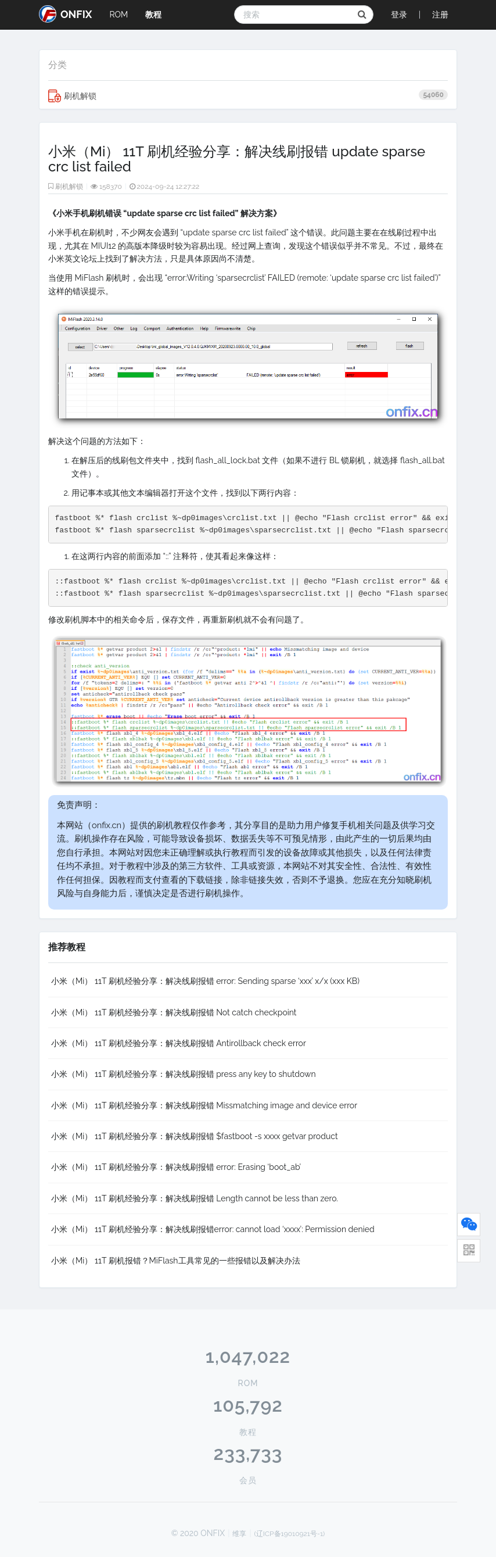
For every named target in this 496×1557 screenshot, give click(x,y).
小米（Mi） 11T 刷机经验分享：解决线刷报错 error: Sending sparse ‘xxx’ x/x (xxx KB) (205, 981)
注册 (440, 14)
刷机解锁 (248, 96)
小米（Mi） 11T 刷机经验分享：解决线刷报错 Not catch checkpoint (174, 1012)
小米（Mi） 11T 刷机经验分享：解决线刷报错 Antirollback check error (178, 1043)
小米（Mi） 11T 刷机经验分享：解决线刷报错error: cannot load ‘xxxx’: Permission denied (213, 1229)
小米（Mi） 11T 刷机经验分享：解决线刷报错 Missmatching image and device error (204, 1105)
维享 (239, 1534)
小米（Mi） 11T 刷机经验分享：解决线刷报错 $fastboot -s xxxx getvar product (194, 1136)
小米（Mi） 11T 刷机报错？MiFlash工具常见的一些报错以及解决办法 (175, 1260)
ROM (118, 14)
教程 (153, 14)
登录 (399, 14)
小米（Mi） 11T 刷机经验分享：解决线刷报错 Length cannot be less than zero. (194, 1198)
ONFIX (65, 14)
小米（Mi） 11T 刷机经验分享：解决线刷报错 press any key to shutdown (183, 1074)
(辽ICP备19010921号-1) (289, 1534)
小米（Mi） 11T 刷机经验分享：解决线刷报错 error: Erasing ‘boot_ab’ (176, 1167)
